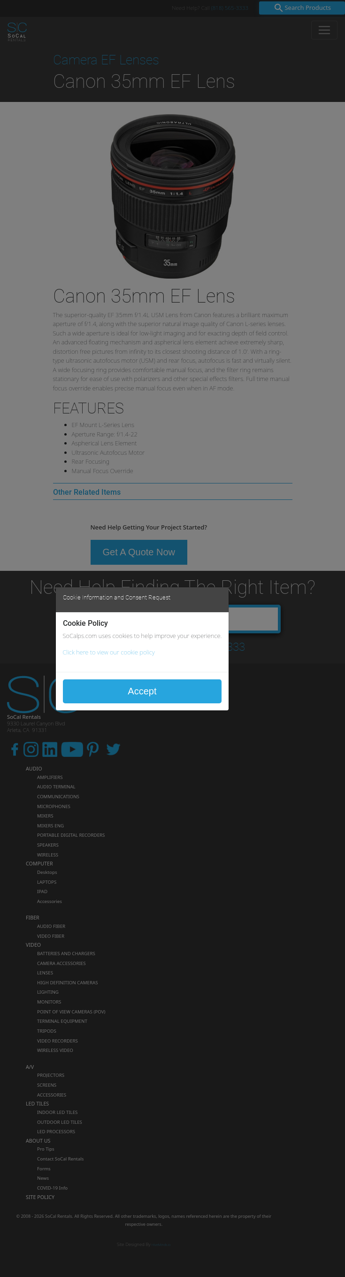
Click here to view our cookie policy (109, 652)
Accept (142, 691)
